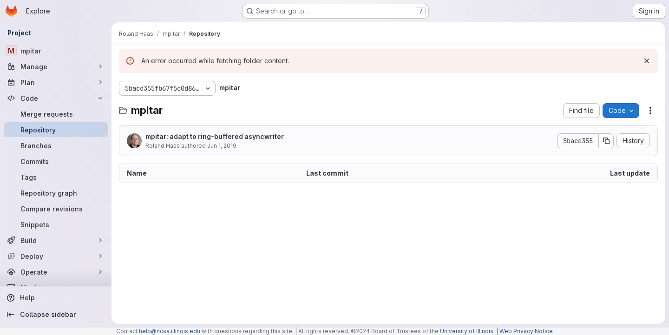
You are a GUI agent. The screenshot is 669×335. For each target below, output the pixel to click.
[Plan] (56, 82)
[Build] (56, 240)
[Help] (56, 297)
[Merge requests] (56, 113)
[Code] (56, 98)
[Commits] (56, 161)
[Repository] (56, 129)
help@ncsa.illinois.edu (169, 331)
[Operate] (56, 271)
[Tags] (56, 177)
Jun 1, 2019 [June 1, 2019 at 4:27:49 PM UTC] (221, 145)
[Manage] (56, 66)
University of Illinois (466, 331)
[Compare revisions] (56, 208)
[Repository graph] (56, 192)
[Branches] (56, 145)
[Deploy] (56, 256)
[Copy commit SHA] (606, 140)
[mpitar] (56, 50)
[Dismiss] (646, 60)
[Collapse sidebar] (56, 314)
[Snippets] (56, 224)
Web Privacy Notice (526, 331)
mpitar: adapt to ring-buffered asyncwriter (214, 136)
